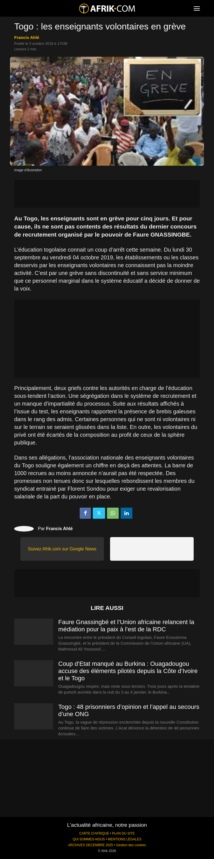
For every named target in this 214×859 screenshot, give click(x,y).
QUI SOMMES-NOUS (89, 839)
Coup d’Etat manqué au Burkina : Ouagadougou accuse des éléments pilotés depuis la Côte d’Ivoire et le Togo (128, 671)
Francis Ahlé (26, 37)
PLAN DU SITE (123, 833)
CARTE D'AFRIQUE (94, 833)
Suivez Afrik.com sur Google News (62, 549)
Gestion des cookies (131, 845)
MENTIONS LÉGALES (124, 839)
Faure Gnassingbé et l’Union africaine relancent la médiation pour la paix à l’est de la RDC (126, 626)
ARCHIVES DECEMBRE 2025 (90, 845)
